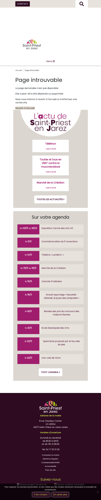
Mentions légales (50, 458)
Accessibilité (50, 466)
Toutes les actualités (50, 199)
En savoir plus (60, 494)
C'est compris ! (41, 494)
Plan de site (50, 470)
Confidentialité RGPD (50, 462)
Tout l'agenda (50, 372)
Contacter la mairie (50, 455)
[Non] (97, 491)
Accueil (18, 70)
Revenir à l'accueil (25, 108)
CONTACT (22, 3)
